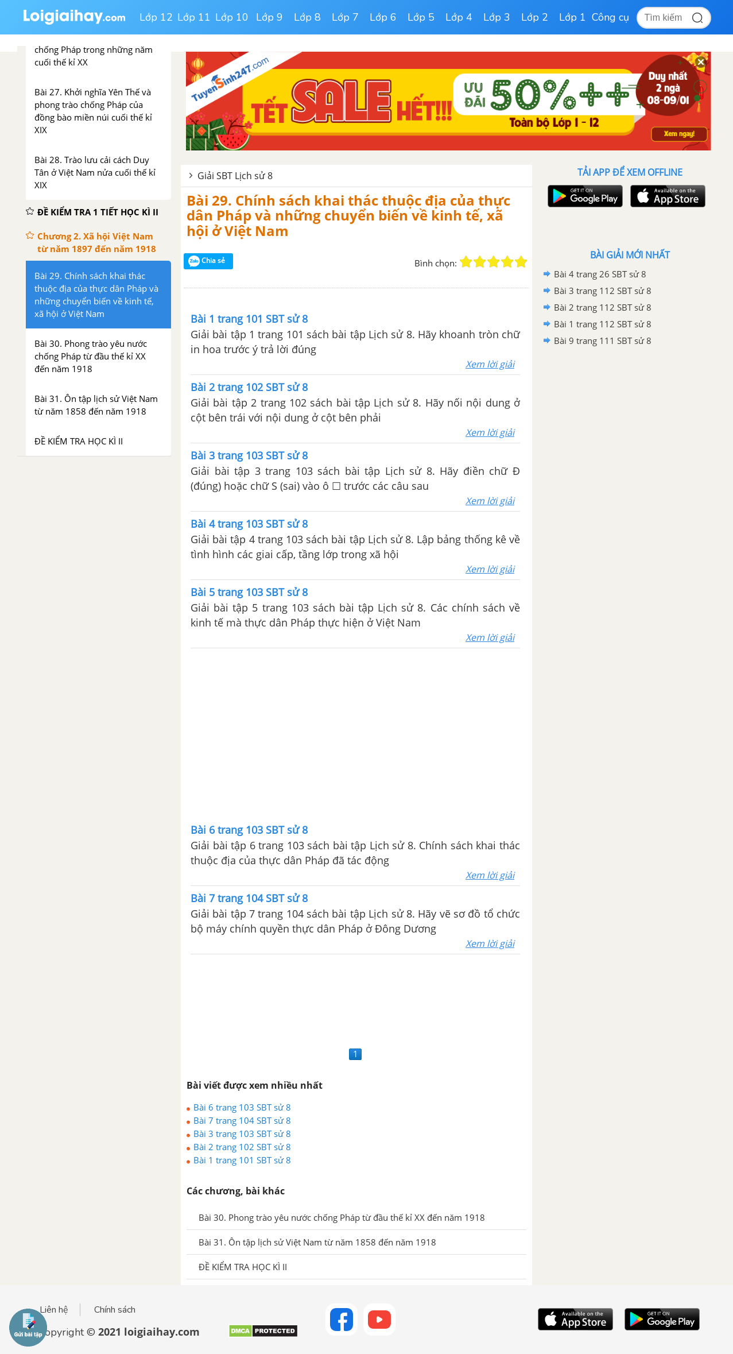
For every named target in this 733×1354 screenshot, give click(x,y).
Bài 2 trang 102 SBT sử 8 (242, 1146)
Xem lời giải (490, 364)
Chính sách (114, 1309)
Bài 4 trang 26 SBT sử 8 (600, 274)
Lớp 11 (194, 17)
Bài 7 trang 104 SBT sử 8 (242, 1120)
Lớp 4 (458, 17)
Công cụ (610, 17)
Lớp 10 (232, 17)
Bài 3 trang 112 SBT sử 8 (602, 290)
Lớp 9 (269, 17)
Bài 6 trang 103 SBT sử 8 (242, 1107)
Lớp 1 (572, 17)
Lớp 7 (345, 17)
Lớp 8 (307, 17)
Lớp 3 (496, 17)
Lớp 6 (383, 17)
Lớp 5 (421, 17)
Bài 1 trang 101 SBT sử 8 (242, 1160)
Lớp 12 (156, 17)
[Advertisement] (355, 734)
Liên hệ (54, 1309)
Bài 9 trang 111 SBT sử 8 (602, 340)
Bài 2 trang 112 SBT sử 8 (602, 307)
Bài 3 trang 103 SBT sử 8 (242, 1133)
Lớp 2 (534, 17)
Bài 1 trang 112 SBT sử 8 (602, 324)
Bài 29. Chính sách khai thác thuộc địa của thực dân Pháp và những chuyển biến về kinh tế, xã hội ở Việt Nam (348, 215)
